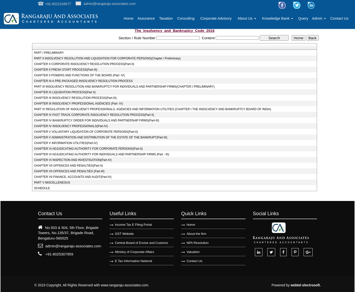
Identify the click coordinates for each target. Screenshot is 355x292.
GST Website (124, 234)
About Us (246, 18)
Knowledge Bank (277, 18)
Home (128, 18)
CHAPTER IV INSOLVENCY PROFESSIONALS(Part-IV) (71, 126)
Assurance (146, 18)
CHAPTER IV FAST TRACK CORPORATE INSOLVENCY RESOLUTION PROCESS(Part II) (94, 115)
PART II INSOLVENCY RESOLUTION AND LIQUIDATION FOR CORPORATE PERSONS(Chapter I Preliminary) (107, 58)
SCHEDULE (42, 188)
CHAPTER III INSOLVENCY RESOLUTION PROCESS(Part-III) (75, 98)
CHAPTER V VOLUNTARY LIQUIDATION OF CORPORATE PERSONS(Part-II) (86, 131)
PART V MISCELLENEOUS (52, 182)
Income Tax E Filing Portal (133, 224)
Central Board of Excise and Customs (141, 243)
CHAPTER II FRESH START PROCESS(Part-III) (65, 69)
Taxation (166, 18)
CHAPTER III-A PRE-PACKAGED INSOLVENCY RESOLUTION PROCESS (83, 81)
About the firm (196, 234)
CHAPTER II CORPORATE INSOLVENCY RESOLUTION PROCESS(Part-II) (84, 64)
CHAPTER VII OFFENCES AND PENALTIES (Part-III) (69, 171)
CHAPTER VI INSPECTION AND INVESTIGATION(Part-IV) (73, 160)
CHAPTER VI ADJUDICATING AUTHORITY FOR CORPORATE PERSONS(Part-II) (88, 148)
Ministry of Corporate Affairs (134, 252)
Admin (319, 18)
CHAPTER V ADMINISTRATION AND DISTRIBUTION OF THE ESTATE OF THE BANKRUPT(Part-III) (100, 137)
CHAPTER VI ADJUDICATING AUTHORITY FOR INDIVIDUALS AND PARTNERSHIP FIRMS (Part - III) (101, 154)
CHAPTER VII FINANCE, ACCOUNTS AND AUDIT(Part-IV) (73, 177)
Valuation (193, 252)
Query (303, 18)
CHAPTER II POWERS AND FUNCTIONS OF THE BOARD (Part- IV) (79, 75)
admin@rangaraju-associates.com (73, 246)
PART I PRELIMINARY (49, 52)
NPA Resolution (198, 243)
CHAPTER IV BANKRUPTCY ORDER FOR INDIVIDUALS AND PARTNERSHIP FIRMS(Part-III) (96, 120)
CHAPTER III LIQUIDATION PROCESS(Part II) (65, 92)
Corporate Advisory (216, 18)
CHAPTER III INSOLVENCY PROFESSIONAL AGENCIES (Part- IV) (78, 103)
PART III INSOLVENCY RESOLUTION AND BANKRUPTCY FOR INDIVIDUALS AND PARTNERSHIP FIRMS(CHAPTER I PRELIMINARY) (124, 86)
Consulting (186, 18)
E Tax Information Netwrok (133, 261)
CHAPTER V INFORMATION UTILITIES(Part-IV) (66, 143)
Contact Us (339, 18)
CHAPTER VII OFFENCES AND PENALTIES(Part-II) (68, 165)
